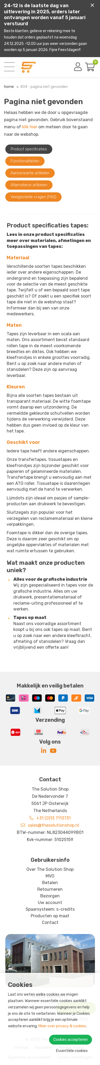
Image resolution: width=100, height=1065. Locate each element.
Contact (50, 922)
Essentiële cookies (72, 1051)
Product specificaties (29, 149)
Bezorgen (50, 895)
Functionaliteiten (25, 161)
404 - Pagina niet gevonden (44, 86)
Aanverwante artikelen (30, 173)
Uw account (50, 902)
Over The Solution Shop (50, 869)
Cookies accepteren (70, 1039)
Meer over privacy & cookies (62, 1026)
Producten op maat (50, 915)
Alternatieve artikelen (29, 185)
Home (9, 86)
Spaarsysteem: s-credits (50, 909)
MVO (50, 876)
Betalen (50, 882)
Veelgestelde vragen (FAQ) (33, 197)
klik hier (29, 126)
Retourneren (50, 889)
